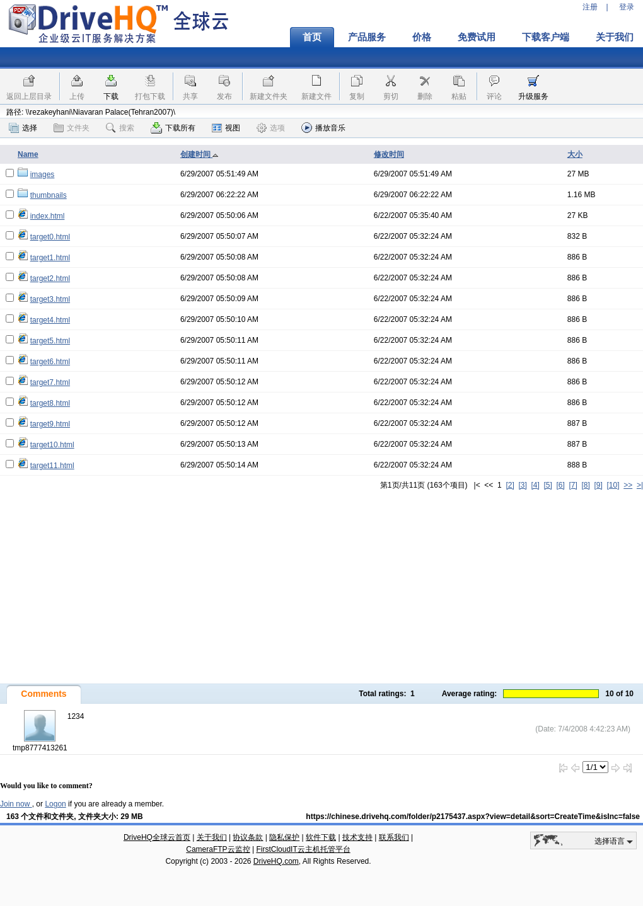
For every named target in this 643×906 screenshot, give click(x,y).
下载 (111, 96)
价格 (421, 37)
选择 (23, 128)
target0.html (50, 236)
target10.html (52, 444)
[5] (547, 485)
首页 (312, 37)
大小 (574, 154)
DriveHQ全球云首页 (157, 837)
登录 (626, 7)
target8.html (50, 403)
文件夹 (72, 127)
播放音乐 (323, 127)
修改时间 (389, 154)
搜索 (120, 128)
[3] (522, 485)
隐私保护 (284, 837)
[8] (585, 485)
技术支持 (357, 837)
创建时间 (199, 154)
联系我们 (394, 837)
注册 (590, 7)
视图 (226, 127)
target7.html (50, 382)
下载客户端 (545, 37)
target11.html (52, 465)
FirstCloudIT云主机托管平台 (303, 849)
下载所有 (173, 128)
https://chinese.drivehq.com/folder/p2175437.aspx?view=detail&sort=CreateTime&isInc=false (473, 816)
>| (640, 485)
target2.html (50, 278)
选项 (271, 128)
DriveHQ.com (276, 861)
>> (627, 485)
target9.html (50, 424)
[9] (598, 485)
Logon (55, 804)
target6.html (50, 361)
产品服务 (367, 37)
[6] (560, 485)
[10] (613, 485)
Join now (16, 804)
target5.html (50, 340)
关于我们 (212, 837)
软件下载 (321, 837)
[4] (535, 485)
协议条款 (248, 837)
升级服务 (533, 96)
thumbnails (48, 195)
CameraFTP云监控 (218, 849)
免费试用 (476, 37)
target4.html (50, 320)
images (42, 174)
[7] (573, 485)
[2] (510, 485)
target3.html (50, 299)
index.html (47, 216)
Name (28, 154)
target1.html (50, 257)
